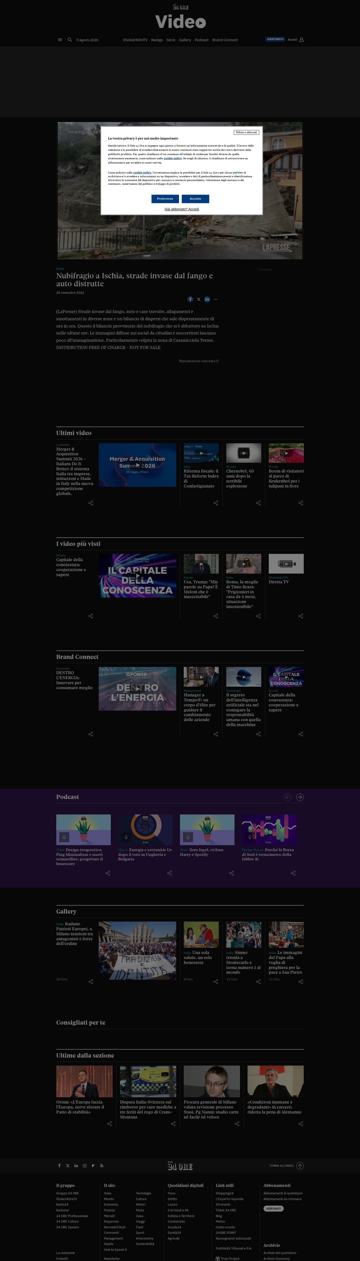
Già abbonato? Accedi (182, 209)
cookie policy (173, 158)
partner (238, 172)
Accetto (195, 198)
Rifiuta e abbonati (246, 132)
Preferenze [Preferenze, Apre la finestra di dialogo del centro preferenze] (165, 198)
